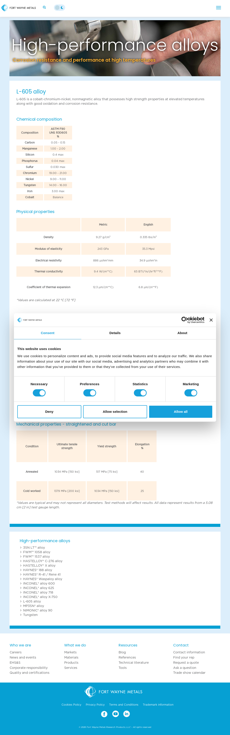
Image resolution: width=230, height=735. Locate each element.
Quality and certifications (29, 672)
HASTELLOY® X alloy (39, 565)
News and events (23, 657)
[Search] (45, 7)
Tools (123, 668)
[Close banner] (211, 320)
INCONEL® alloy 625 (38, 588)
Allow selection (115, 411)
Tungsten (30, 615)
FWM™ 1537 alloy (36, 556)
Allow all (181, 411)
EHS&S (15, 662)
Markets (70, 652)
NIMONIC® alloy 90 (37, 610)
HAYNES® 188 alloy (37, 570)
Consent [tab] (48, 333)
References (127, 657)
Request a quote (186, 662)
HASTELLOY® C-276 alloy (42, 561)
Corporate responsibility (29, 668)
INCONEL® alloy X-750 (40, 597)
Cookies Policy (71, 704)
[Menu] (218, 7)
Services (70, 668)
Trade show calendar (189, 672)
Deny (49, 411)
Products (71, 662)
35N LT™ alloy (34, 547)
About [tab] (182, 333)
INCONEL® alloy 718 (38, 592)
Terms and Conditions (123, 704)
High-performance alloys (45, 541)
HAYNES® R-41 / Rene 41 (42, 574)
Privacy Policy (95, 704)
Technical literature (134, 662)
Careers (16, 652)
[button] (25, 48)
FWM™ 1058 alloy (36, 552)
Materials (71, 657)
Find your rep (183, 657)
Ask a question (184, 668)
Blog (122, 652)
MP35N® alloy (33, 606)
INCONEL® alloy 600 (39, 583)
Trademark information (158, 704)
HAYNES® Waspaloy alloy (42, 579)
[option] (115, 48)
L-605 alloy (32, 601)
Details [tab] (115, 333)
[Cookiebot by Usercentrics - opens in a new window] (184, 320)
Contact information (189, 652)
